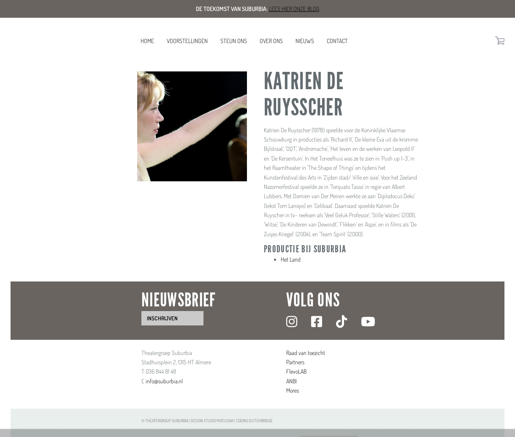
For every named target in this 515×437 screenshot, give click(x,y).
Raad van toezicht (305, 352)
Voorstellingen (187, 40)
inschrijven (162, 318)
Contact (337, 40)
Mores (292, 390)
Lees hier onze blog (294, 8)
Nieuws (304, 40)
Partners (295, 362)
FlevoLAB (296, 371)
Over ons (271, 40)
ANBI (291, 381)
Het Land (291, 259)
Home (147, 40)
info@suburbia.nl (164, 381)
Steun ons (233, 40)
